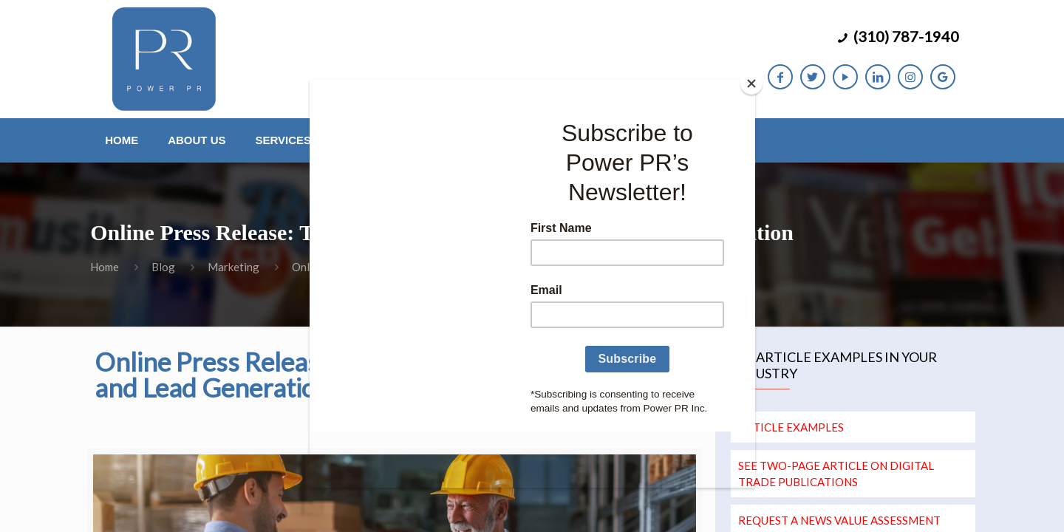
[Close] (751, 83)
